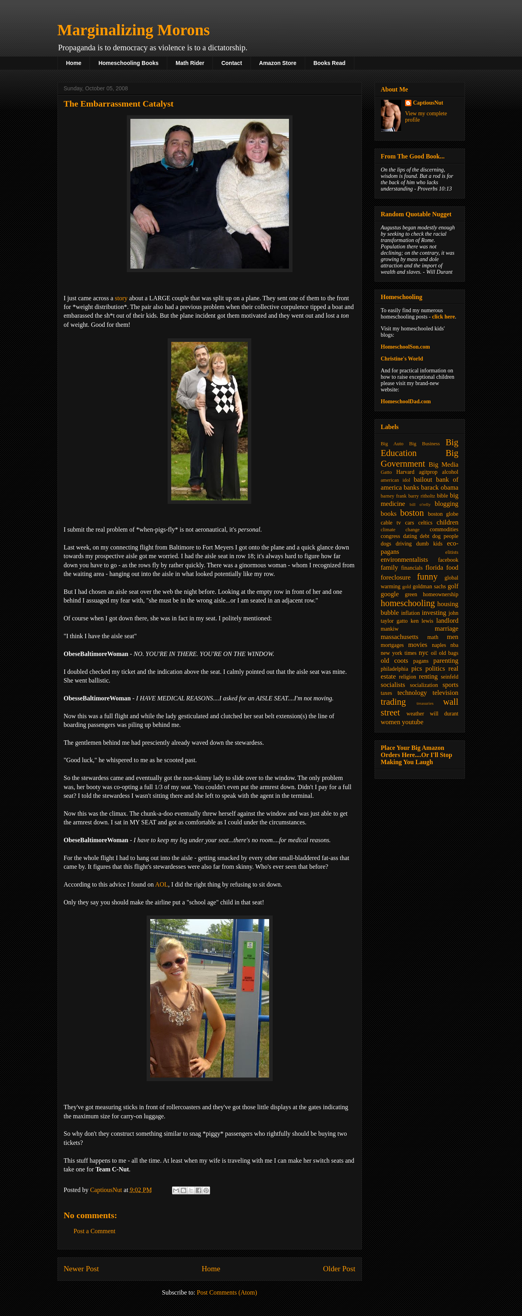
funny (427, 577)
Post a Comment (95, 1231)
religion (407, 677)
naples (439, 645)
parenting (445, 660)
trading (393, 702)
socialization (424, 685)
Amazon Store (277, 63)
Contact (231, 63)
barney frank (394, 496)
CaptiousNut (428, 103)
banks (411, 487)
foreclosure (396, 577)
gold (406, 586)
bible (442, 496)
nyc (423, 652)
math (432, 637)
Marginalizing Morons (133, 30)
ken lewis (422, 621)
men (453, 637)
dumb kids (429, 544)
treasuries (425, 703)
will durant (444, 714)
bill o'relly (420, 504)
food (452, 567)
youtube (412, 722)
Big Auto (392, 443)
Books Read (330, 63)
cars (409, 523)
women (390, 722)
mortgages (392, 645)
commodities (444, 529)
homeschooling (408, 603)
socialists (393, 685)
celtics (425, 523)
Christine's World (402, 359)
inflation (410, 613)
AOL (161, 884)
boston (412, 513)
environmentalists (404, 559)
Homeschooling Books (128, 63)
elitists (452, 552)
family (389, 567)
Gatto (386, 472)
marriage (447, 628)
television (445, 692)
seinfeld (449, 677)
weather (415, 714)
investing (434, 612)
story (121, 298)
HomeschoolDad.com (406, 401)
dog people (445, 536)
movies (417, 644)
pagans (420, 661)
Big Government (420, 458)
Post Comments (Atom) (227, 1292)
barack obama (439, 487)
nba (454, 645)
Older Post (339, 1269)
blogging (447, 503)
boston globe (443, 514)
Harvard (405, 472)
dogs (386, 544)
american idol (395, 480)
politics (435, 668)
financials (412, 568)
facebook (448, 560)
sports (450, 685)
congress (390, 536)
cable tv (391, 523)
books (389, 513)
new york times (399, 653)
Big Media (444, 464)
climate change (400, 529)
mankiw (390, 629)
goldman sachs (429, 586)
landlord (447, 620)
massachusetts (400, 637)
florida (434, 567)
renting (428, 676)
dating (410, 536)
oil (434, 653)
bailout (423, 479)
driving (403, 544)
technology (412, 692)
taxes (386, 693)
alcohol (450, 472)
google (390, 594)
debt (424, 536)
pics (416, 668)
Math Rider (190, 63)
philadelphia (394, 669)
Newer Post (81, 1269)
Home (74, 63)
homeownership (440, 594)
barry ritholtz (421, 496)
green (411, 594)
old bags (448, 653)
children (448, 522)
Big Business (424, 443)
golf (452, 586)
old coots (394, 660)
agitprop (428, 472)
